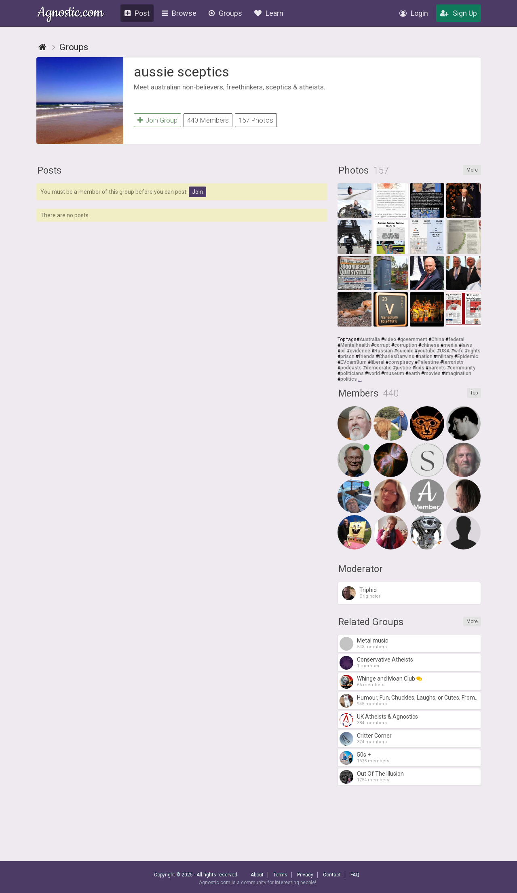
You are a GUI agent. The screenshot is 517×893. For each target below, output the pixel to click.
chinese (430, 345)
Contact (332, 875)
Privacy (305, 875)
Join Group (157, 120)
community (462, 368)
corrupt (382, 345)
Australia (369, 339)
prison (347, 356)
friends (367, 356)
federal (456, 339)
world (374, 373)
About (257, 875)
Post (137, 13)
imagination (458, 373)
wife (459, 351)
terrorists (453, 362)
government (413, 339)
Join (197, 192)
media (450, 345)
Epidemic (467, 356)
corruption (405, 345)
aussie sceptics (181, 72)
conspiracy (401, 362)
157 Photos (255, 120)
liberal (377, 362)
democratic (379, 368)
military (445, 356)
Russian (383, 351)
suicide (405, 351)
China (437, 339)
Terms (280, 875)
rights (474, 351)
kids (419, 368)
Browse (179, 13)
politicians (352, 373)
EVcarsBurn (353, 362)
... (360, 379)
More (472, 170)
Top (474, 393)
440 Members (208, 120)
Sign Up (458, 13)
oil (343, 351)
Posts (49, 170)
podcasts (351, 368)
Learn (268, 13)
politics (348, 379)
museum (394, 373)
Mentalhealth (355, 345)
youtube (427, 351)
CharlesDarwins (396, 356)
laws (467, 345)
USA (445, 351)
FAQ (354, 875)
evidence (360, 351)
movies (432, 373)
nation (425, 356)
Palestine (428, 362)
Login (413, 13)
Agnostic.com (70, 13)
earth (414, 373)
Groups (225, 13)
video (390, 339)
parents (437, 368)
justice (403, 368)
